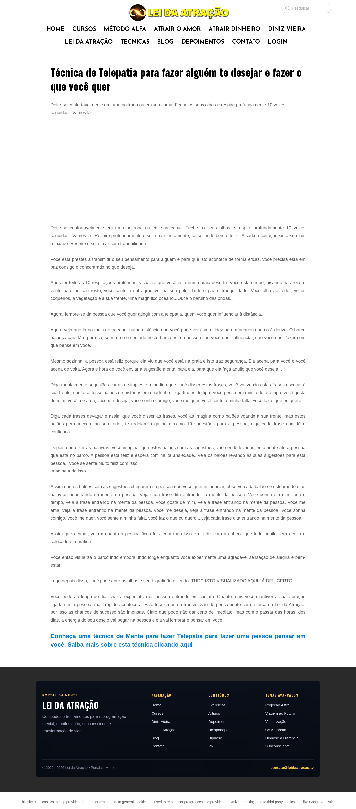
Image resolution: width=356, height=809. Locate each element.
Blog (155, 755)
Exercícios (217, 722)
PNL (212, 763)
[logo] (178, 12)
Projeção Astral (278, 722)
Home (156, 722)
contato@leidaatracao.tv (293, 785)
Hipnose (215, 755)
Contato (157, 763)
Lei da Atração (163, 747)
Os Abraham (276, 747)
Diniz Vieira (160, 739)
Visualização (276, 739)
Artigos (214, 731)
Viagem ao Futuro (281, 731)
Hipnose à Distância (282, 755)
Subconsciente (278, 763)
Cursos (157, 731)
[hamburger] (29, 8)
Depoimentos (220, 739)
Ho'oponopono (221, 747)
